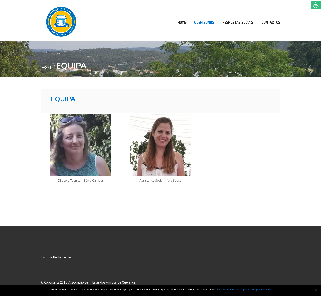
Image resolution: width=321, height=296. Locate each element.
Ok (219, 289)
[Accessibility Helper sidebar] (316, 5)
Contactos (270, 22)
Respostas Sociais (237, 22)
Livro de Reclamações (56, 257)
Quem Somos (204, 22)
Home (181, 22)
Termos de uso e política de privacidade (246, 289)
